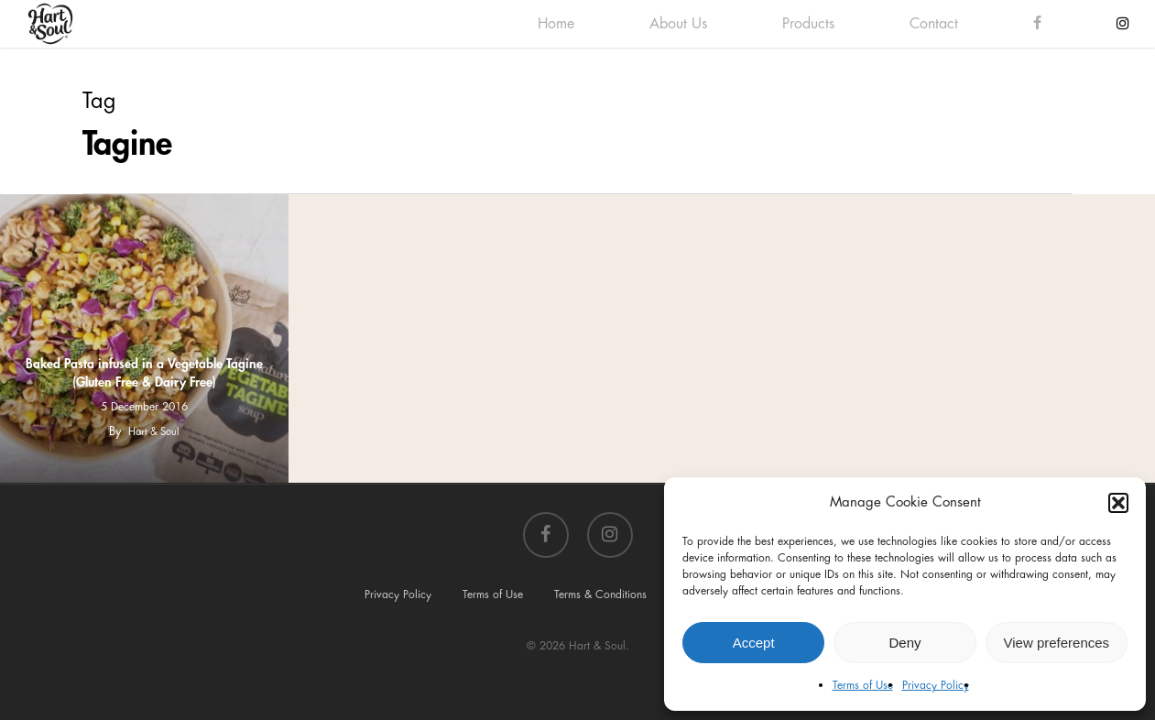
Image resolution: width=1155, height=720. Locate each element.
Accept (754, 642)
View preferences (1057, 642)
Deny (904, 642)
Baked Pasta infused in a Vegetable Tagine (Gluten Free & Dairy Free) (144, 372)
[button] (1118, 503)
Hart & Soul (154, 432)
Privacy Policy (935, 685)
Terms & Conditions (600, 594)
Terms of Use (863, 685)
